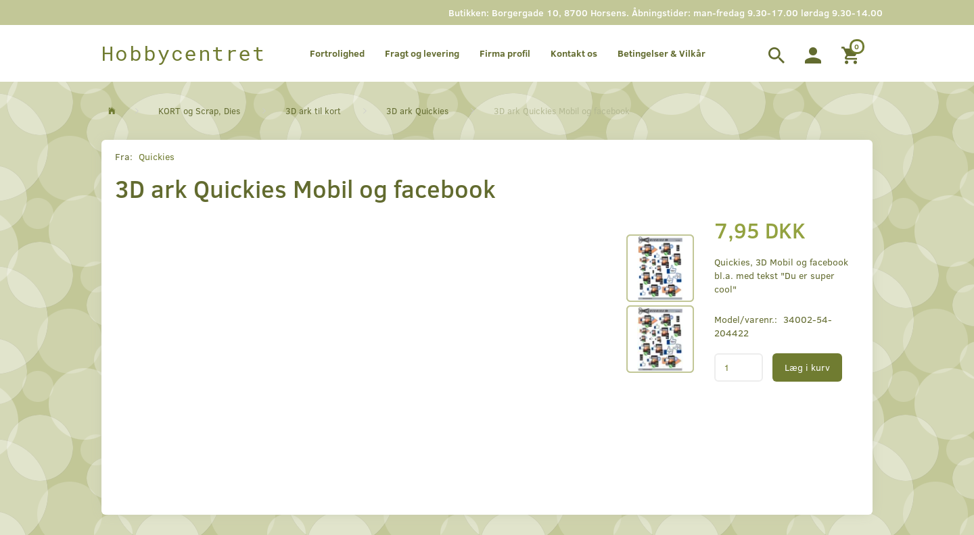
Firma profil (505, 53)
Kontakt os (574, 53)
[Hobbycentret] (183, 53)
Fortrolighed (337, 53)
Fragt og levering (422, 53)
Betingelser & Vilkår (661, 53)
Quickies (157, 156)
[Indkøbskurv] (852, 53)
